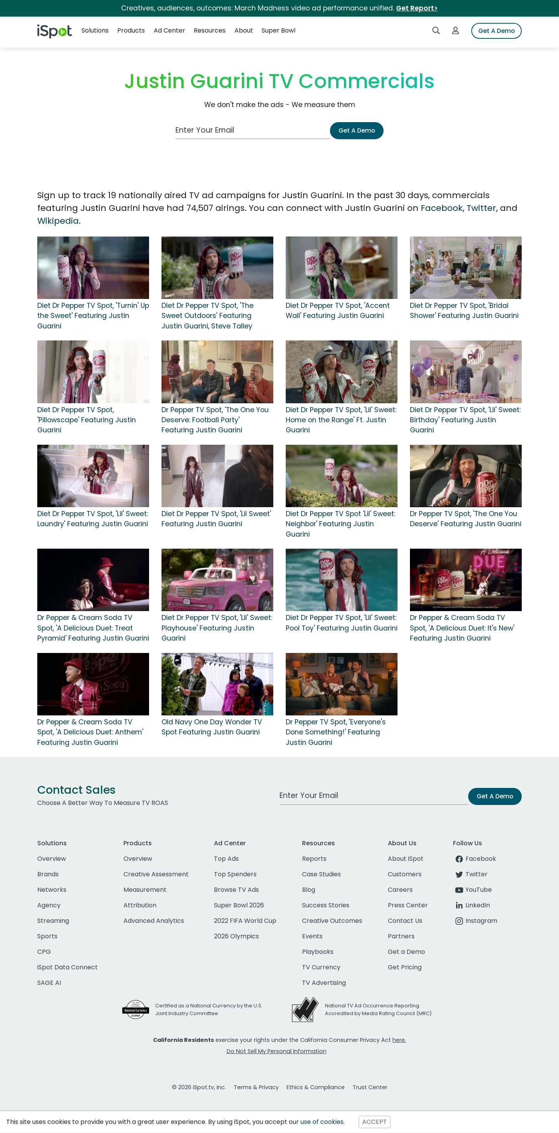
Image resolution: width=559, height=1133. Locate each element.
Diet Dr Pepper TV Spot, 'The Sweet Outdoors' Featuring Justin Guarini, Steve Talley (207, 316)
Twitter (481, 208)
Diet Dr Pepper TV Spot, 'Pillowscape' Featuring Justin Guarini (86, 420)
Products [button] (131, 30)
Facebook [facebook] (474, 858)
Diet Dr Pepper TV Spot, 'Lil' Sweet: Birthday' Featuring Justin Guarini (465, 420)
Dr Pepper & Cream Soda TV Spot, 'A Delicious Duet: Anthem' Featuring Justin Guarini (90, 732)
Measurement (145, 889)
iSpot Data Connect (67, 967)
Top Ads (226, 858)
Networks (51, 889)
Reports (314, 858)
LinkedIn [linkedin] (471, 905)
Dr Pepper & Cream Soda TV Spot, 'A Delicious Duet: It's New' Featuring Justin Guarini (462, 628)
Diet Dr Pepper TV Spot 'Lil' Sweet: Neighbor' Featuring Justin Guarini (340, 524)
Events (312, 936)
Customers (405, 874)
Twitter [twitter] (470, 874)
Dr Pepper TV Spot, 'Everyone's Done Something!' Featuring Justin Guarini (336, 732)
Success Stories (325, 905)
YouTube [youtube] (472, 889)
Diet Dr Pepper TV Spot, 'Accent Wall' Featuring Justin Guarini (338, 310)
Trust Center (369, 1087)
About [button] (243, 30)
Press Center (408, 905)
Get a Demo (406, 951)
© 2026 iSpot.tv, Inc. (199, 1087)
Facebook (442, 208)
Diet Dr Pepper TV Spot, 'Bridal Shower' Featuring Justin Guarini (464, 310)
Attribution (139, 905)
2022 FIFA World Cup (245, 920)
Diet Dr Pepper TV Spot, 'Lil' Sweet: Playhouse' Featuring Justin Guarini (216, 628)
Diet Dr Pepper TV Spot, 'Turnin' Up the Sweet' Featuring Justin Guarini (93, 316)
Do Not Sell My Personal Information (276, 1051)
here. (399, 1040)
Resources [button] (210, 30)
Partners (401, 936)
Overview (51, 858)
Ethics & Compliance (315, 1087)
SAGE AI (49, 982)
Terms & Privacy (256, 1087)
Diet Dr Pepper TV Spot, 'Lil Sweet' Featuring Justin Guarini (216, 519)
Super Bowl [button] (278, 30)
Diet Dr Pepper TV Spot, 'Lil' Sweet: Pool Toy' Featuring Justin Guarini (342, 622)
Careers (400, 889)
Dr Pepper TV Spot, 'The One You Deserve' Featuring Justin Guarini (465, 519)
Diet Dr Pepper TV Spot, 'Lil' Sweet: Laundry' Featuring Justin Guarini (92, 519)
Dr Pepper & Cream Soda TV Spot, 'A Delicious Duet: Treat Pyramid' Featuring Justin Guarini (93, 628)
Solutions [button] (95, 30)
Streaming (53, 920)
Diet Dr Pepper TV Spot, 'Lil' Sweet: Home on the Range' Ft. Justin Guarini (341, 420)
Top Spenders (235, 874)
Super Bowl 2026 (239, 905)
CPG (44, 951)
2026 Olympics (236, 936)
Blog (308, 889)
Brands (48, 874)
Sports (47, 936)
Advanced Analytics (153, 920)
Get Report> (417, 8)
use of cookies (322, 1121)
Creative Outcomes (332, 920)
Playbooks (317, 951)
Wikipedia (58, 221)
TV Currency (321, 967)
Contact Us (405, 920)
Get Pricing (405, 967)
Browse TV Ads (236, 889)
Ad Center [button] (169, 30)
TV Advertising (324, 982)
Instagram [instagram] (475, 920)
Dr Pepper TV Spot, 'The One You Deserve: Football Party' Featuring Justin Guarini (215, 420)
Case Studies (321, 874)
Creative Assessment (156, 874)
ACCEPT (374, 1121)
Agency (49, 905)
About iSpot (406, 858)
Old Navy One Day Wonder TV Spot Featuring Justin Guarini (211, 727)
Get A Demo (496, 30)
